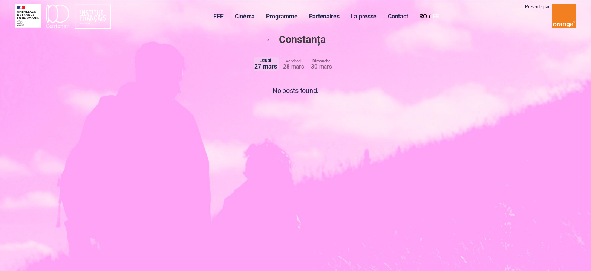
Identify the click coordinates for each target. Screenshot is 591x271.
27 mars (266, 63)
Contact (400, 17)
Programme (284, 17)
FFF (220, 17)
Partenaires (326, 17)
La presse (365, 17)
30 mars (321, 64)
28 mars (293, 64)
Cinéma (246, 17)
